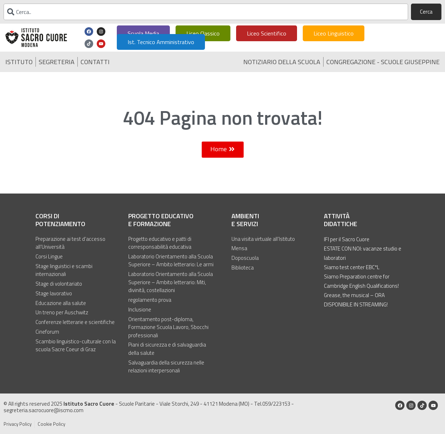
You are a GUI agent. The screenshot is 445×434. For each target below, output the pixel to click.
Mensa (239, 248)
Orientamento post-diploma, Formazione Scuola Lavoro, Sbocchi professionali (168, 327)
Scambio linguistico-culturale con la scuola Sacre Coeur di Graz (75, 345)
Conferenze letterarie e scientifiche (75, 321)
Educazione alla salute (60, 302)
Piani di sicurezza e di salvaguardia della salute (167, 348)
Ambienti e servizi (245, 220)
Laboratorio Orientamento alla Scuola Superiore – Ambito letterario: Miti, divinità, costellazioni (170, 282)
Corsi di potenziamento (60, 220)
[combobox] (206, 12)
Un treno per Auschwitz (61, 312)
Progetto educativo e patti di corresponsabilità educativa (159, 243)
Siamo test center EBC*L (351, 267)
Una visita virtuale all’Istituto (263, 239)
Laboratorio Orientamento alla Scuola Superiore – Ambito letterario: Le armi (171, 260)
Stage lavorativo (53, 293)
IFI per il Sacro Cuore (346, 239)
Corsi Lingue (49, 256)
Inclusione (139, 309)
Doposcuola (245, 258)
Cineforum (47, 331)
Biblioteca (242, 267)
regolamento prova (149, 300)
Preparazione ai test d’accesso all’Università (70, 243)
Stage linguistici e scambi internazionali (63, 270)
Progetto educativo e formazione (160, 220)
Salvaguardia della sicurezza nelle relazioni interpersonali (166, 366)
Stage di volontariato (58, 283)
